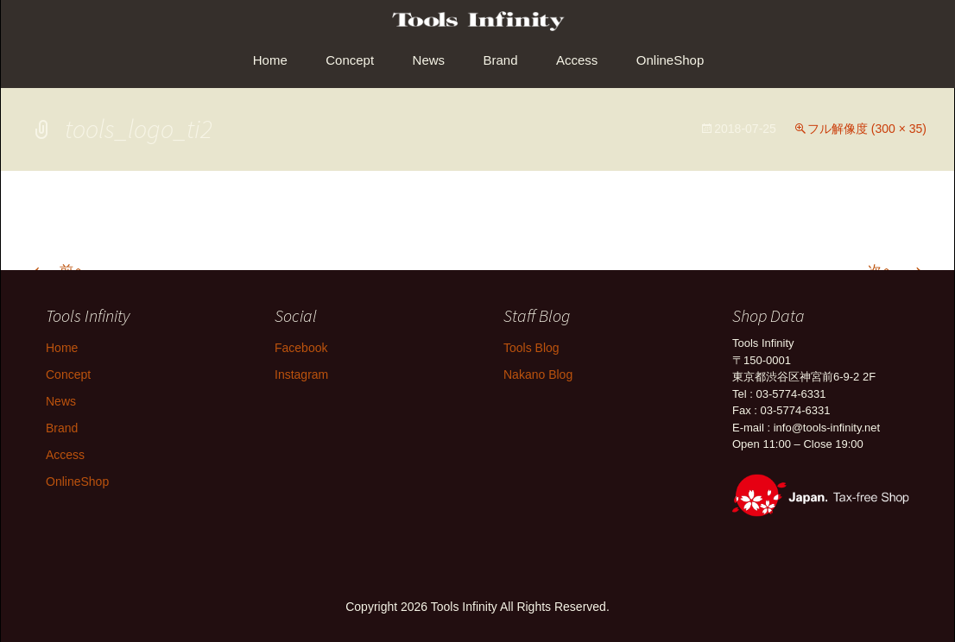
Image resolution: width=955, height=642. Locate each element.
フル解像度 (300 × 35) (867, 128)
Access (577, 60)
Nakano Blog (537, 374)
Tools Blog (531, 348)
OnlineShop (670, 60)
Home (270, 60)
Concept (350, 60)
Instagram (301, 374)
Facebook (301, 348)
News (429, 60)
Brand (501, 60)
